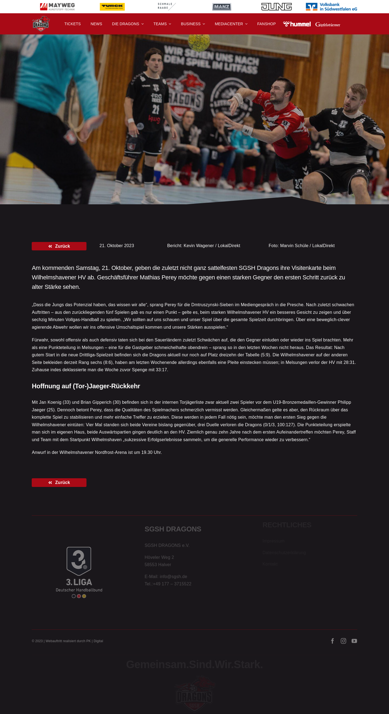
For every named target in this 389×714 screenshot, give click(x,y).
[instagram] (343, 642)
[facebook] (332, 642)
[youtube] (354, 642)
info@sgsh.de (173, 577)
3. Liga (70, 125)
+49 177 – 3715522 (172, 585)
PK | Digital (94, 643)
